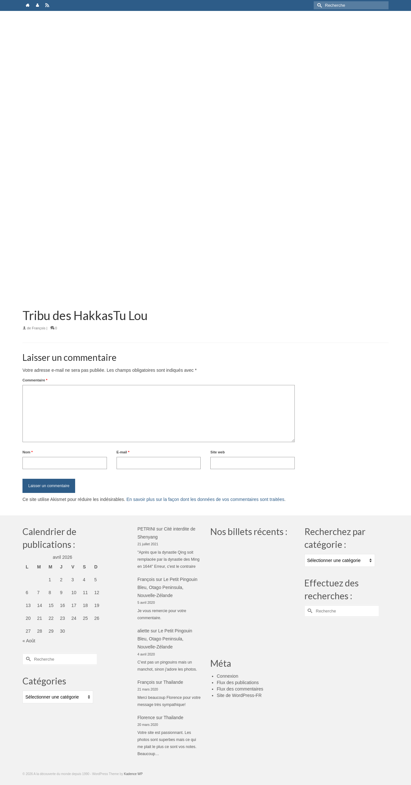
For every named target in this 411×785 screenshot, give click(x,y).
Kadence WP (133, 774)
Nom (27, 452)
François (38, 328)
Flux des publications (238, 682)
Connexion (227, 676)
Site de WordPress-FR (239, 695)
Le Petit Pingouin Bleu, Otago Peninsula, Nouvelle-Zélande (167, 587)
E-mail (123, 452)
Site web (217, 452)
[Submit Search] (318, 5)
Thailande (173, 682)
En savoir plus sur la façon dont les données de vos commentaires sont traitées (205, 499)
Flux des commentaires (240, 688)
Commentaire (35, 380)
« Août (28, 640)
